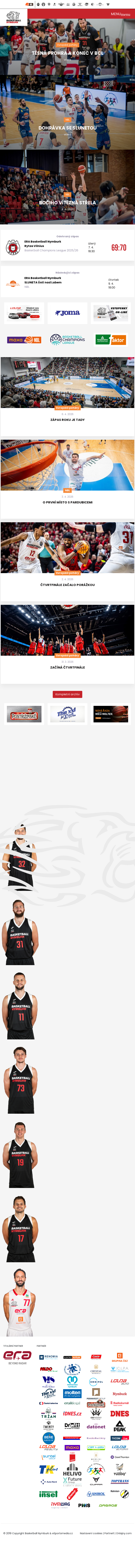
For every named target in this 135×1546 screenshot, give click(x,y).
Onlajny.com (124, 1533)
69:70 (118, 247)
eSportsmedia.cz (62, 1533)
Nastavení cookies (91, 1533)
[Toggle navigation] (120, 14)
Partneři (109, 1533)
